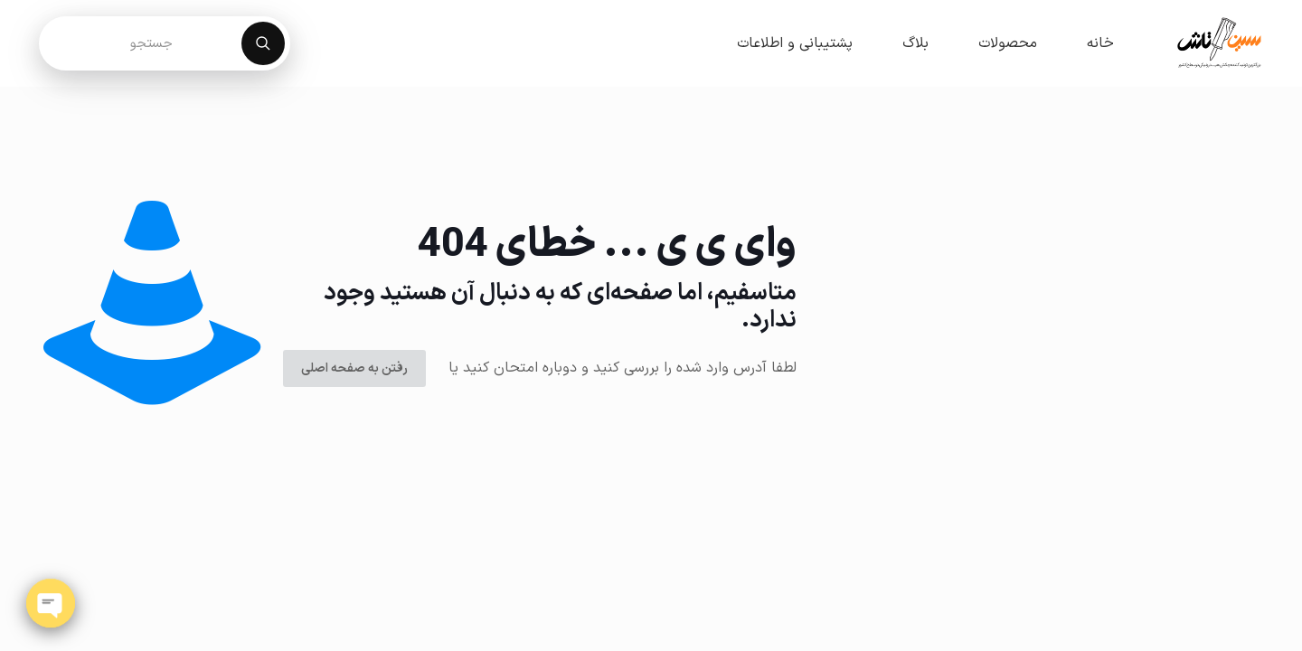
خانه (1100, 43)
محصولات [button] (1007, 43)
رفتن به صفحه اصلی (354, 368)
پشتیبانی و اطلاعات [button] (795, 43)
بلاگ (915, 43)
